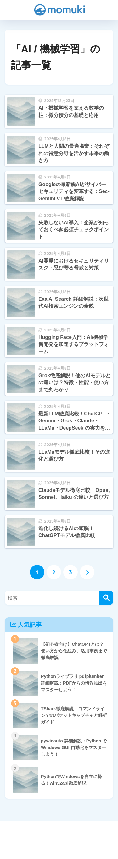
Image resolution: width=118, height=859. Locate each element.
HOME (58, 833)
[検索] (106, 598)
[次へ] (87, 572)
